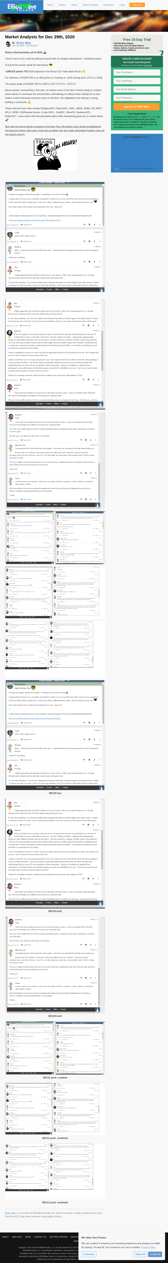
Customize (88, 1254)
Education (76, 1237)
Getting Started (59, 1237)
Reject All (140, 1254)
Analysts (17, 1237)
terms (140, 117)
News (28, 1237)
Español (78, 1241)
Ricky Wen (10, 1213)
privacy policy (151, 117)
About (5, 1237)
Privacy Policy (148, 1247)
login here (148, 65)
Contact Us (40, 1237)
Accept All (155, 1254)
